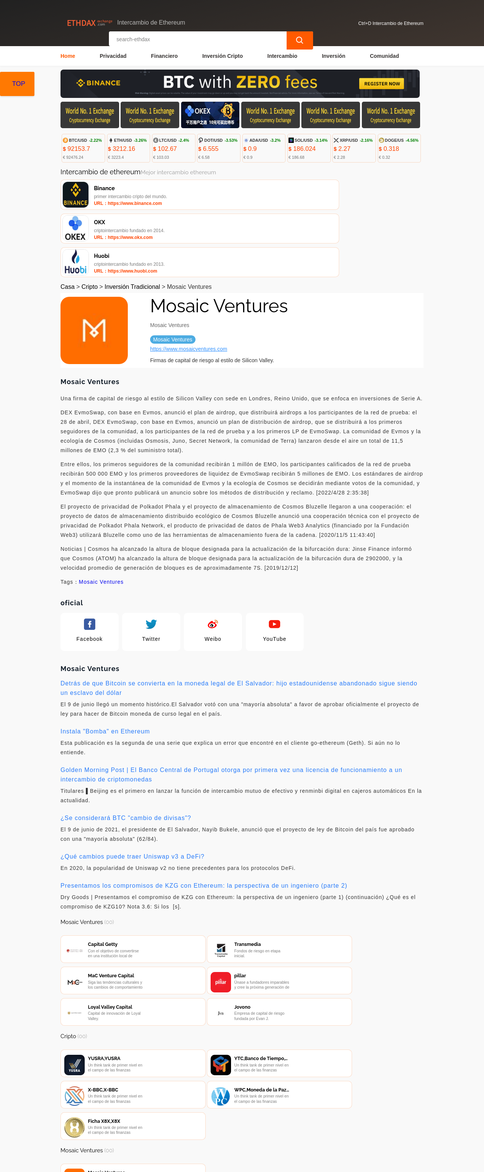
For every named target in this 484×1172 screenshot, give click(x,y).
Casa (67, 223)
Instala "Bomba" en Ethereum (105, 668)
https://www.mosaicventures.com (188, 285)
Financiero (164, 55)
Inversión (333, 55)
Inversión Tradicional (132, 223)
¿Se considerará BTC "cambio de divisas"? (125, 754)
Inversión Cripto (222, 55)
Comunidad (384, 55)
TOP (18, 83)
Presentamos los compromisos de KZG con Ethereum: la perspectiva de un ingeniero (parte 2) (203, 822)
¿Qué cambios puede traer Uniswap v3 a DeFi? (132, 793)
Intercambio (282, 55)
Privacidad (113, 55)
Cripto (90, 223)
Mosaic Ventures (101, 518)
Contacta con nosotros (161, 1127)
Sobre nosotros (222, 1127)
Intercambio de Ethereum (204, 1163)
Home (67, 55)
